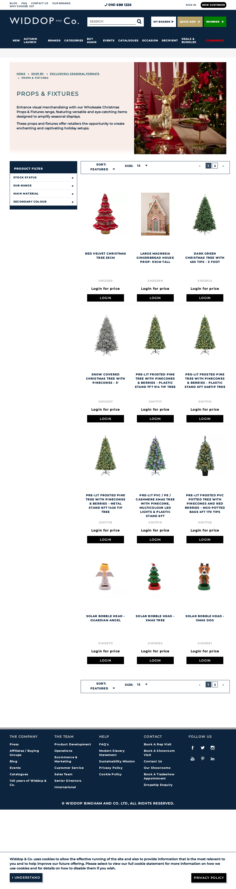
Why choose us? (22, 6)
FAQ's (104, 744)
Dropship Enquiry (158, 785)
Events (109, 40)
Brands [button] (54, 40)
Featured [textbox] (99, 169)
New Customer (213, 4)
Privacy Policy (111, 768)
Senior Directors (67, 780)
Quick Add (190, 21)
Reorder (215, 21)
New (16, 40)
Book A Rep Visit (157, 744)
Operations (63, 750)
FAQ (24, 3)
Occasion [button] (150, 40)
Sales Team (63, 774)
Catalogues (128, 40)
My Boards (161, 21)
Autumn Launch (30, 40)
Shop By (37, 73)
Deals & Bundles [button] (189, 40)
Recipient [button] (170, 40)
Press (14, 744)
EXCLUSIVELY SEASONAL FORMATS (75, 73)
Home (21, 73)
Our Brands (61, 3)
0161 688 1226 (118, 4)
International (65, 787)
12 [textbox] (138, 165)
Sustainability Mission (117, 761)
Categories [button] (73, 40)
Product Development (72, 744)
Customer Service (69, 768)
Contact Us (39, 3)
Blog (13, 3)
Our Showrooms (157, 768)
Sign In (191, 4)
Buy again (92, 40)
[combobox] (101, 169)
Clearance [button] (215, 40)
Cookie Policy (110, 774)
